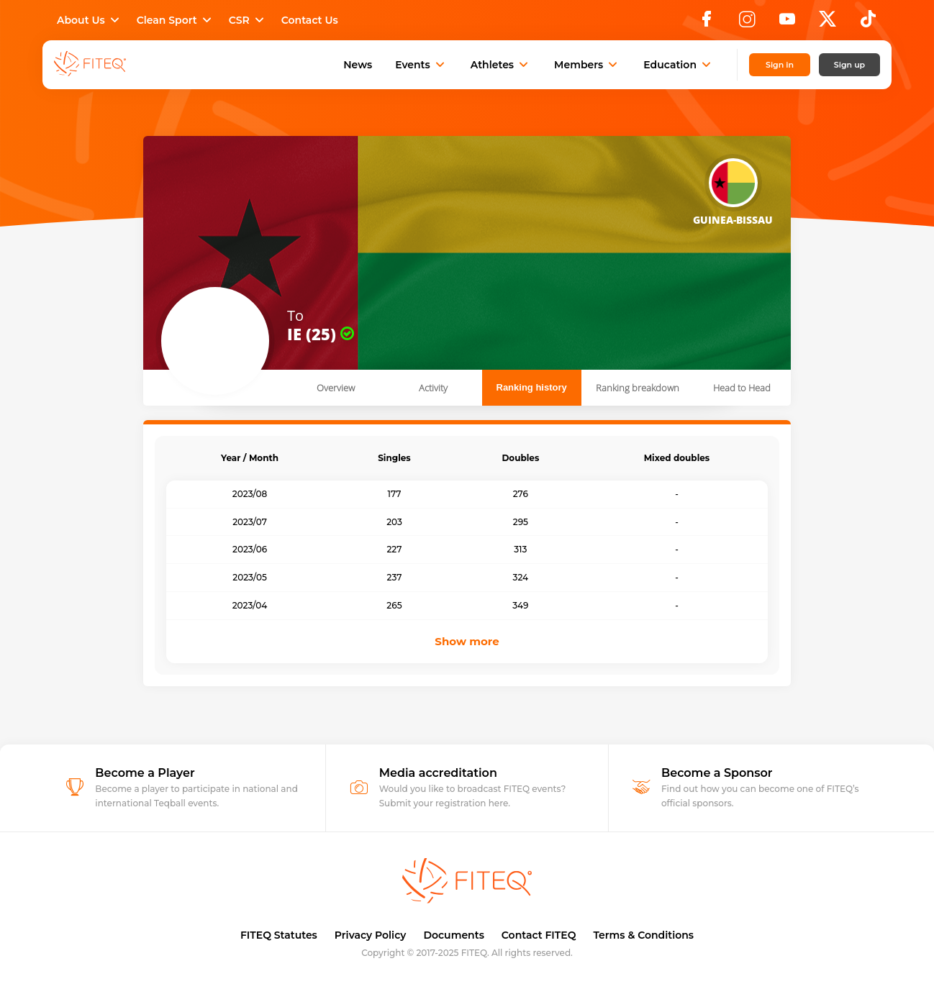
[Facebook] (706, 23)
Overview (336, 387)
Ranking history (532, 387)
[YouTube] (787, 23)
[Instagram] (747, 23)
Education (678, 65)
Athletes (501, 65)
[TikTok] (868, 23)
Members (587, 65)
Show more (467, 641)
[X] (827, 23)
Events (421, 65)
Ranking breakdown (637, 387)
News (357, 64)
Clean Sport (175, 20)
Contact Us (309, 20)
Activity (433, 387)
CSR (248, 20)
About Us (89, 20)
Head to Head (742, 387)
